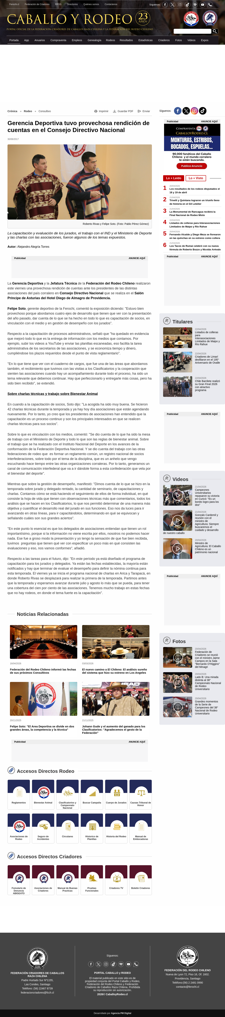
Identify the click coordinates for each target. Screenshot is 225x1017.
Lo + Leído (173, 178)
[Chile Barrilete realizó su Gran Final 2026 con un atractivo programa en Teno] (192, 384)
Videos (192, 40)
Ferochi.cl (14, 4)
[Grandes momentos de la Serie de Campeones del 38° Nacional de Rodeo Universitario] (192, 706)
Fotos (178, 40)
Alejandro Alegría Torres (33, 246)
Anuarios (39, 40)
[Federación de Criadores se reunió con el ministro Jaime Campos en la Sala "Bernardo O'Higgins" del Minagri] (192, 657)
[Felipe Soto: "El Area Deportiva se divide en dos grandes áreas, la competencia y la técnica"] (43, 699)
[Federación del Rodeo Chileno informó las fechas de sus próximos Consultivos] (43, 642)
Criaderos (164, 40)
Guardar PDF (125, 111)
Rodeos (110, 40)
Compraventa (58, 40)
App (26, 40)
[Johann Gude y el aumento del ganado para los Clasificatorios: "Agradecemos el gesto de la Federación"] (115, 699)
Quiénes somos (91, 4)
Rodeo (28, 111)
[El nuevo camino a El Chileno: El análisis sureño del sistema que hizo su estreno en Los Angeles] (115, 642)
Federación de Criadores (37, 4)
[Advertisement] (112, 73)
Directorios (72, 4)
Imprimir (104, 111)
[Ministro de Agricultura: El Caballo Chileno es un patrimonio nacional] (192, 546)
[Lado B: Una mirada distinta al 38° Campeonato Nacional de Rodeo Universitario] (192, 681)
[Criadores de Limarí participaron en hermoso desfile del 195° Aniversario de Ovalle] (192, 358)
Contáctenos (111, 4)
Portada (14, 40)
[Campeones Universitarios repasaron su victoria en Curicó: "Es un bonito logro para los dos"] (192, 495)
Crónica (12, 111)
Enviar (146, 111)
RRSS (58, 4)
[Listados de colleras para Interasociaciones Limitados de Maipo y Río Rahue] (192, 336)
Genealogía (94, 40)
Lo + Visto (196, 178)
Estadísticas (145, 40)
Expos (204, 40)
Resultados (126, 40)
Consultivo (45, 111)
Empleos (77, 40)
